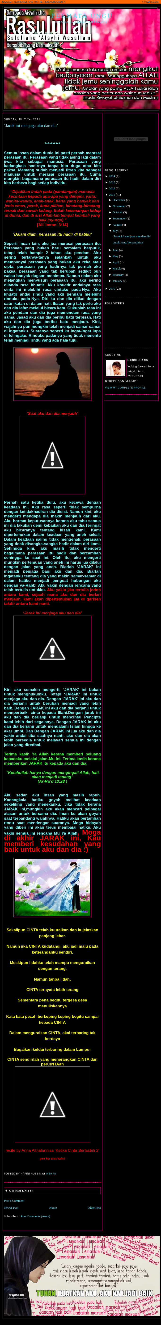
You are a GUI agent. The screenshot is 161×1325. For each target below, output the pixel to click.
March (117, 268)
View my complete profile (125, 387)
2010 (112, 288)
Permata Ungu (82, 15)
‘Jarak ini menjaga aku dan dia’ (31, 125)
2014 (112, 176)
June (115, 250)
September (119, 218)
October (118, 212)
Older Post (94, 1207)
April (116, 262)
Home (53, 1207)
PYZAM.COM (151, 1)
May (115, 256)
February (118, 274)
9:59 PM (51, 1173)
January (117, 281)
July (115, 231)
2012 (112, 188)
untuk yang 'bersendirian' (128, 242)
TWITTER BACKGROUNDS (49, 1)
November (119, 206)
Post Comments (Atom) (35, 1216)
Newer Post (11, 1207)
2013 (112, 182)
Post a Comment (14, 1200)
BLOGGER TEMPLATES (14, 1)
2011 (112, 194)
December (119, 200)
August (117, 224)
